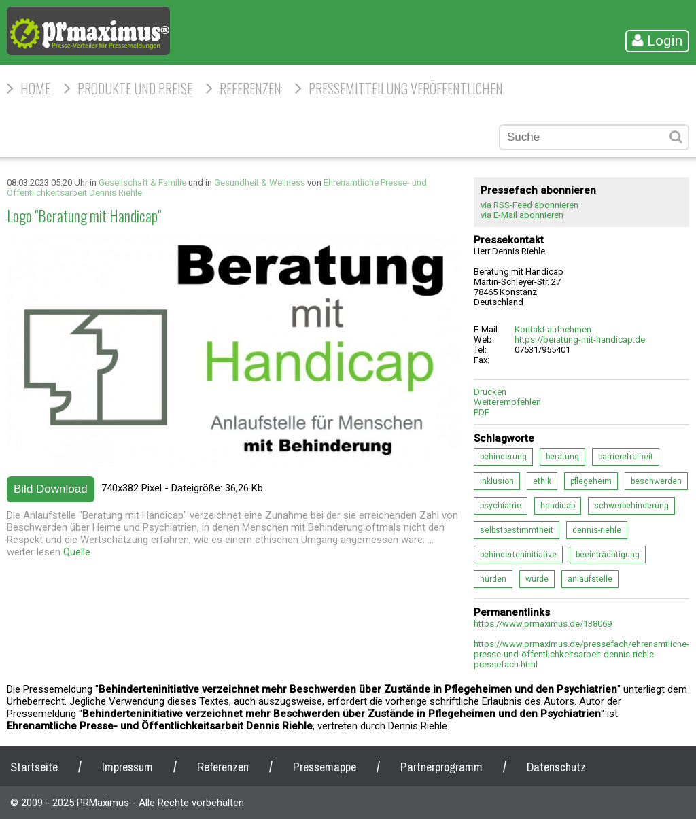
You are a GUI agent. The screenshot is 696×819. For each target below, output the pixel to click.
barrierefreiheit (625, 456)
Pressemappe (324, 767)
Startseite (34, 767)
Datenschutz (556, 767)
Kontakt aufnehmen (553, 329)
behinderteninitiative (518, 554)
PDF (481, 412)
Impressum (127, 767)
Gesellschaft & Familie (142, 182)
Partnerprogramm (441, 767)
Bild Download (51, 489)
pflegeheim (591, 481)
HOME (35, 88)
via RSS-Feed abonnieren (529, 205)
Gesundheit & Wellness (259, 182)
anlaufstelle (590, 579)
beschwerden (656, 481)
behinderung (503, 456)
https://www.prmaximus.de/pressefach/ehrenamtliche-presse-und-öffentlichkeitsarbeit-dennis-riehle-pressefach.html (581, 654)
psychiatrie (500, 505)
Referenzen (250, 88)
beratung (562, 456)
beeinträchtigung (608, 554)
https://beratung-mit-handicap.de (580, 339)
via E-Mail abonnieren (522, 215)
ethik (542, 481)
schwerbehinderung (631, 505)
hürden (493, 579)
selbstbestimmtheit (516, 530)
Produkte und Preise (134, 88)
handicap (557, 505)
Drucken (490, 392)
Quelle (76, 552)
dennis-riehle (596, 530)
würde (537, 579)
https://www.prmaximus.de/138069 (543, 623)
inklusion (497, 481)
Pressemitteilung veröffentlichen (406, 88)
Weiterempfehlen (507, 402)
